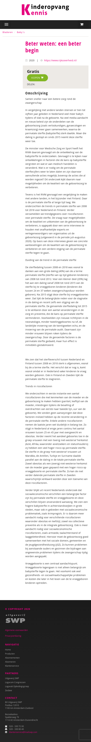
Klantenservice (12, 665)
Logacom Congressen (15, 682)
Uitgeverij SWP (12, 678)
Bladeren (8, 32)
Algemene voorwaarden (16, 630)
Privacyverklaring (13, 635)
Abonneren (10, 661)
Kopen (37, 77)
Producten (10, 653)
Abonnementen (12, 657)
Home (8, 649)
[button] (83, 24)
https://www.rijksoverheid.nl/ (60, 60)
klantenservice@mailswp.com (23, 732)
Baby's (21, 32)
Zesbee (8, 690)
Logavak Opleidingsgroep (17, 686)
